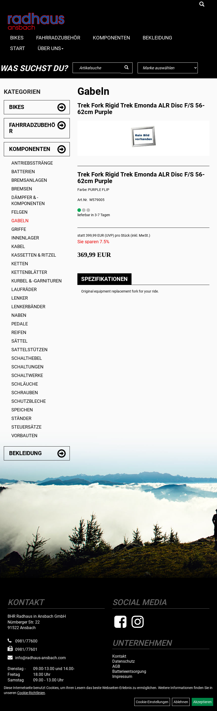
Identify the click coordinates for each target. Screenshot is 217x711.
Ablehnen (180, 702)
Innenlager (25, 237)
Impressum (122, 676)
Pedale (19, 323)
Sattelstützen (29, 349)
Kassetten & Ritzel (33, 255)
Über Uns (50, 48)
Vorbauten (24, 435)
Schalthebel (26, 358)
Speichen (22, 409)
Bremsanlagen (29, 180)
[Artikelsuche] (201, 5)
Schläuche (24, 384)
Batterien (23, 171)
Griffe (18, 229)
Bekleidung (157, 38)
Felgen (19, 212)
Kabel (18, 246)
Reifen (18, 332)
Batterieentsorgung (129, 671)
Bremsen (21, 188)
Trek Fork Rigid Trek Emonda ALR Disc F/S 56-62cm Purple (141, 109)
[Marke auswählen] (168, 67)
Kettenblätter (29, 272)
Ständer (21, 418)
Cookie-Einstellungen (152, 702)
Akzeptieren (202, 702)
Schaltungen (27, 366)
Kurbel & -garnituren (36, 280)
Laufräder (24, 289)
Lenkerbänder (28, 306)
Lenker (19, 298)
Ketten (19, 263)
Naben (18, 315)
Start (17, 48)
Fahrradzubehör (58, 38)
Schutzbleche (28, 401)
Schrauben (24, 392)
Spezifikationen (104, 279)
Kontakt (119, 656)
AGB (116, 666)
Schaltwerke (27, 375)
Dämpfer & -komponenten (28, 200)
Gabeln (20, 220)
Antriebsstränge (32, 163)
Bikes (17, 38)
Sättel (19, 341)
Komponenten (111, 38)
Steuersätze (26, 427)
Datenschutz (123, 661)
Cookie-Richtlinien (31, 693)
